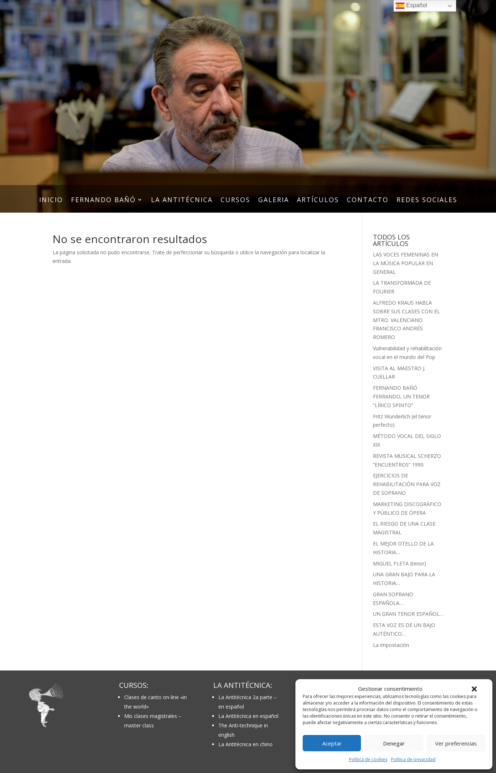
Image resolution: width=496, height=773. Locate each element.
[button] (474, 689)
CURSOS (235, 200)
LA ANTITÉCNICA (182, 200)
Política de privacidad (413, 759)
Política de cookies (368, 759)
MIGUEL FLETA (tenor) (399, 563)
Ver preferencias (456, 743)
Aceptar (332, 743)
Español (411, 5)
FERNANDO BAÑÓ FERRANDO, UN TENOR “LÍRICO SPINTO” (401, 396)
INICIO (51, 200)
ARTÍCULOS (318, 200)
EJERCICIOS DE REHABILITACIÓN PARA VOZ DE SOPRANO (407, 484)
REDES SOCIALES (426, 200)
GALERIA (273, 200)
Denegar (394, 743)
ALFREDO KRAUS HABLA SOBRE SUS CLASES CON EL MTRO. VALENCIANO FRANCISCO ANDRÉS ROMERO (406, 319)
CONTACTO (367, 200)
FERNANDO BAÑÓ (103, 200)
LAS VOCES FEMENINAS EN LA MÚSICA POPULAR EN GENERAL (405, 263)
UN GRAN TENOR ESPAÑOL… (408, 613)
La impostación (391, 645)
